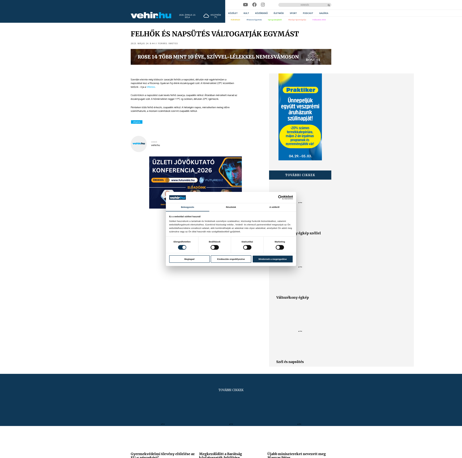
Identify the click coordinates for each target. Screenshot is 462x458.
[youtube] (245, 4)
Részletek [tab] (231, 207)
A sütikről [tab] (274, 207)
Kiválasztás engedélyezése (231, 259)
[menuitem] (233, 13)
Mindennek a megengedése (272, 259)
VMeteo (151, 87)
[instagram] (263, 4)
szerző (154, 142)
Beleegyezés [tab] (187, 207)
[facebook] (254, 4)
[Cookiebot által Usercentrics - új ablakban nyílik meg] (280, 197)
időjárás (136, 122)
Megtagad (189, 259)
